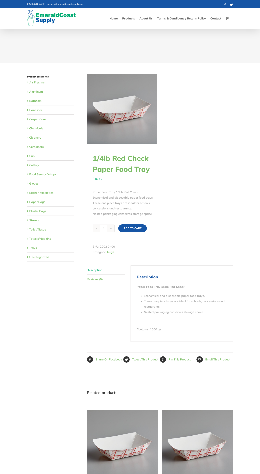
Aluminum (36, 91)
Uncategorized (39, 257)
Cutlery (34, 165)
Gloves (33, 183)
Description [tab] (94, 270)
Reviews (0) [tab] (95, 279)
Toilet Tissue (37, 229)
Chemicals (36, 128)
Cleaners (35, 137)
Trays (110, 252)
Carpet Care (37, 119)
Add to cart (133, 228)
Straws (34, 220)
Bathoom (35, 101)
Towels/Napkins (40, 238)
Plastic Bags (37, 211)
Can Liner (35, 110)
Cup (32, 156)
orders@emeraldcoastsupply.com (65, 4)
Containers (36, 147)
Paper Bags (37, 202)
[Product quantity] (103, 228)
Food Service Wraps (43, 174)
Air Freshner (37, 82)
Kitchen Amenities (41, 192)
